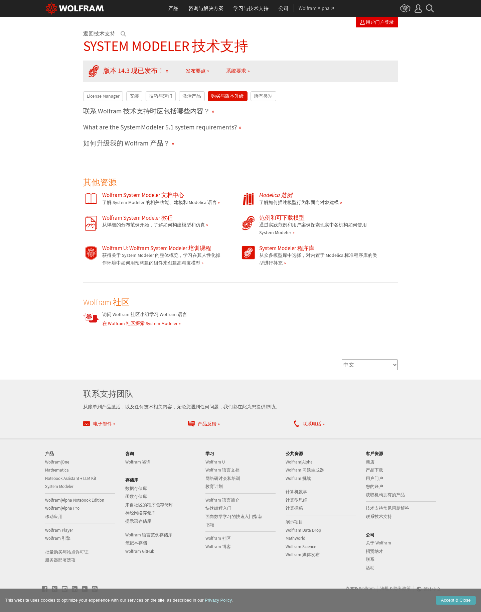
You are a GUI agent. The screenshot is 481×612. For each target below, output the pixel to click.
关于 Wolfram (378, 543)
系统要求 (236, 71)
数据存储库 (136, 488)
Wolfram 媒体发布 (303, 554)
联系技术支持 (379, 516)
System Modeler (59, 486)
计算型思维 (296, 500)
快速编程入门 (218, 508)
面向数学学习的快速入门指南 (233, 516)
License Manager (103, 96)
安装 (134, 96)
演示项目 (294, 522)
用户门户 (374, 478)
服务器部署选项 (60, 560)
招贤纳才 (374, 551)
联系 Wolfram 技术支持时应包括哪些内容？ (146, 111)
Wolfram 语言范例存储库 (148, 535)
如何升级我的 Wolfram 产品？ (126, 143)
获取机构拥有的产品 (385, 495)
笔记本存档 (136, 543)
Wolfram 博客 (218, 546)
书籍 (209, 525)
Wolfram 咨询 (138, 462)
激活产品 (191, 96)
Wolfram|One (57, 462)
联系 (370, 559)
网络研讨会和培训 (222, 478)
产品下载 (374, 470)
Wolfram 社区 (218, 538)
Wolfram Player (59, 530)
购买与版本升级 (227, 96)
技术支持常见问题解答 (387, 508)
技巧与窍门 (160, 96)
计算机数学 (296, 492)
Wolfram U (215, 462)
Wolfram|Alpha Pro (62, 508)
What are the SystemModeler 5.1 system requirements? (160, 127)
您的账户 (374, 486)
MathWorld (295, 538)
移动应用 (53, 516)
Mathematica (57, 470)
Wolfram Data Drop (303, 530)
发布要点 (196, 71)
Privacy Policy (218, 600)
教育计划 (214, 486)
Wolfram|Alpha (299, 462)
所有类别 (263, 96)
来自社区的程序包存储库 (149, 505)
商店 (370, 462)
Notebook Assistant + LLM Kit (70, 478)
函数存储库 (136, 496)
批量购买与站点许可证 (67, 552)
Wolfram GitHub (139, 551)
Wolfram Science (301, 546)
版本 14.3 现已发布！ (133, 71)
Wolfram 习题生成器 (305, 470)
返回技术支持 (99, 33)
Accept (456, 600)
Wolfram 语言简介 (222, 500)
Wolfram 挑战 (298, 478)
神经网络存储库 (140, 513)
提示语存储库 (138, 521)
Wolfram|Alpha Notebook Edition (74, 500)
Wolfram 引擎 (57, 538)
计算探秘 (294, 508)
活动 (370, 568)
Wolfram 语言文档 (222, 470)
